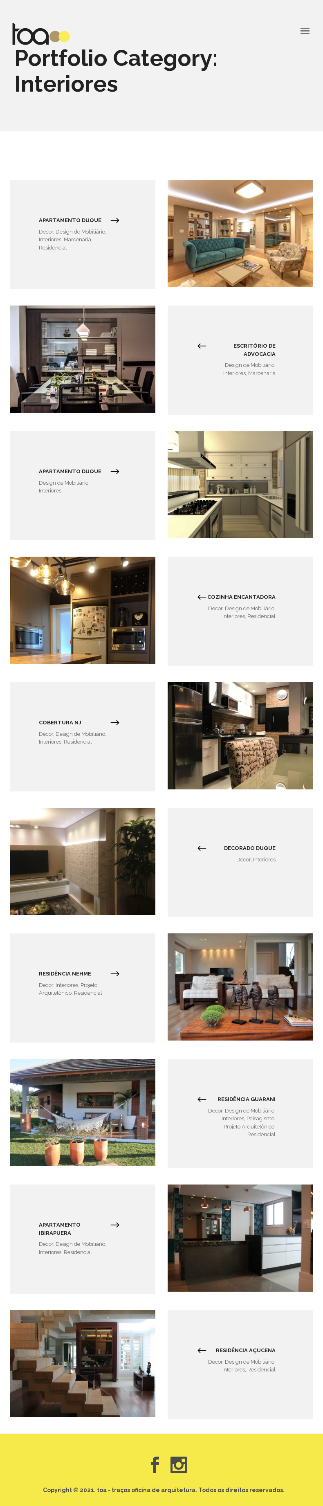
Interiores (50, 491)
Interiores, (51, 239)
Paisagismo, (261, 1118)
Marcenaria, (78, 239)
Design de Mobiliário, (81, 232)
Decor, (47, 232)
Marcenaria (262, 373)
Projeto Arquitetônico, (250, 1127)
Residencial (53, 248)
